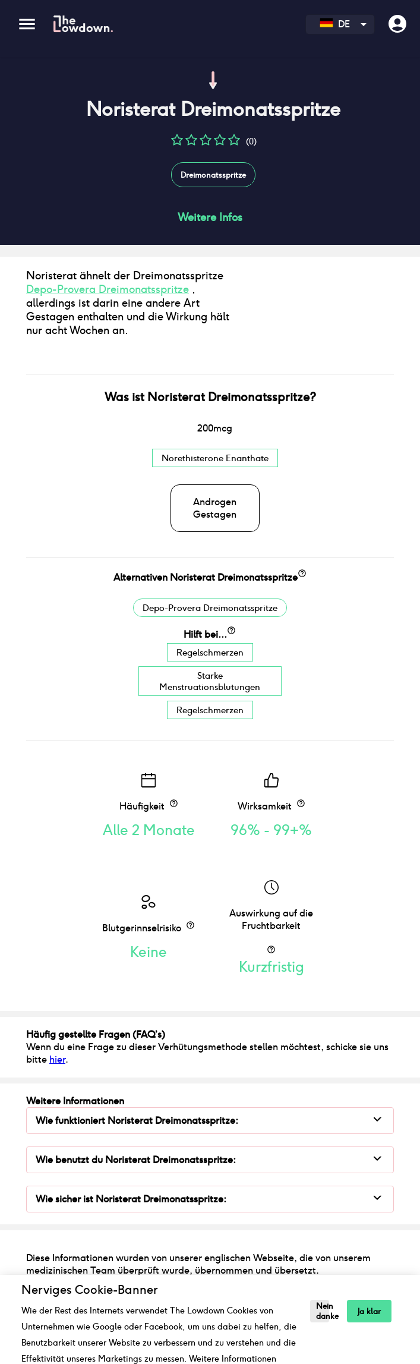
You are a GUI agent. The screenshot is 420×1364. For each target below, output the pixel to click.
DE (335, 24)
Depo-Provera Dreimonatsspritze (107, 305)
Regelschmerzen (210, 685)
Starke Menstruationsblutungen (209, 714)
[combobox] (340, 24)
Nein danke (322, 1311)
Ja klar (369, 1311)
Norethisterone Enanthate (215, 490)
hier (57, 1092)
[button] (177, 144)
